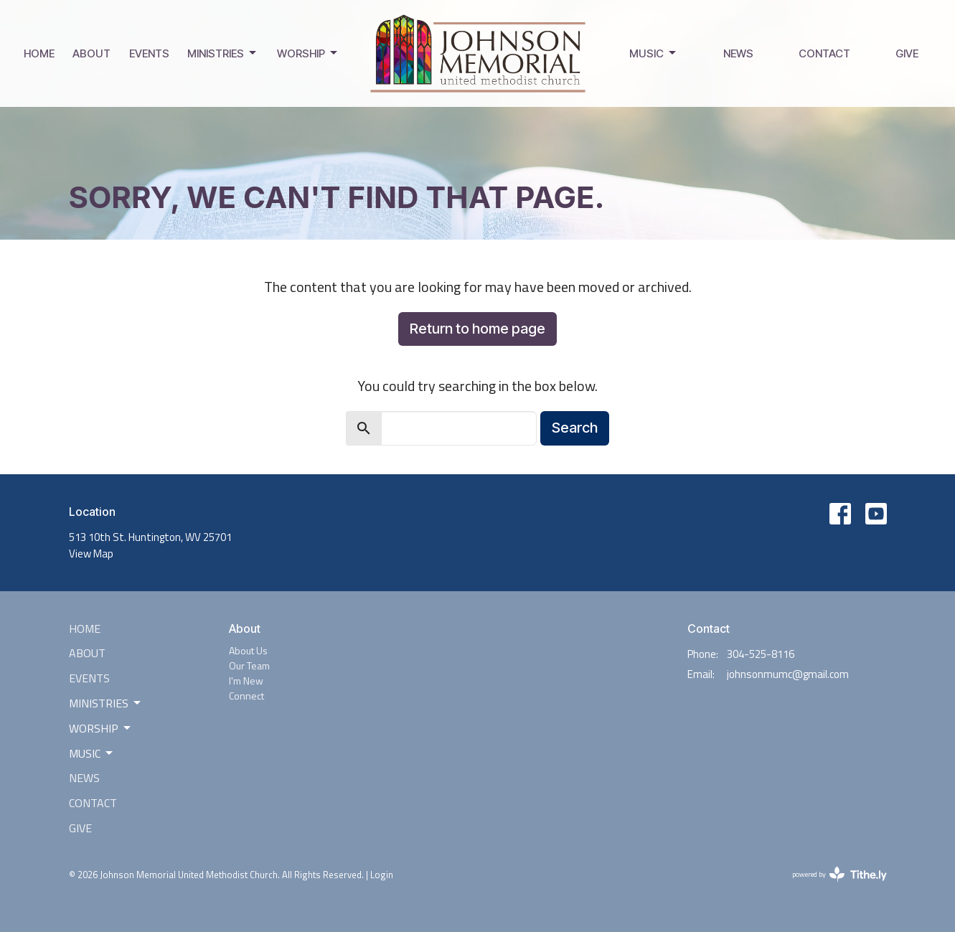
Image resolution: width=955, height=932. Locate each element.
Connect (246, 695)
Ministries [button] (106, 703)
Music (653, 53)
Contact (824, 53)
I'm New (246, 680)
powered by (839, 874)
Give (906, 53)
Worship (308, 53)
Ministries (222, 53)
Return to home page (477, 328)
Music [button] (92, 753)
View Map (91, 553)
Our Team (249, 665)
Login (381, 874)
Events (149, 53)
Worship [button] (101, 728)
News (738, 53)
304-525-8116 (760, 654)
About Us (248, 650)
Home (39, 53)
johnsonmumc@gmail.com (788, 674)
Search (575, 427)
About (91, 53)
